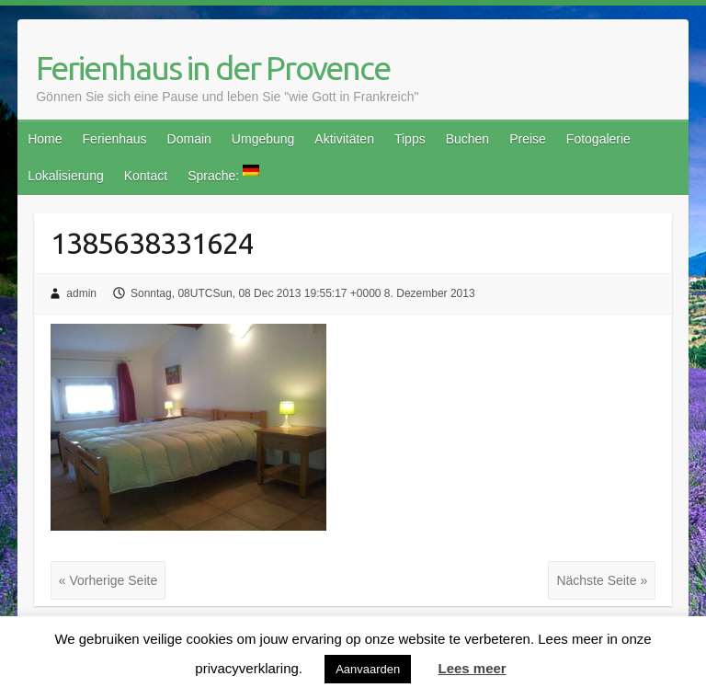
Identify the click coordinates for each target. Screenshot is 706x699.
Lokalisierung (66, 175)
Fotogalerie (598, 139)
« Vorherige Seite (108, 580)
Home (45, 139)
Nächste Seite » (601, 580)
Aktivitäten (344, 139)
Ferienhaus (115, 139)
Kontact (145, 175)
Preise (527, 139)
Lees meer (472, 668)
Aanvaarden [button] (368, 669)
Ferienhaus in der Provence (213, 67)
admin (81, 293)
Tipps (410, 139)
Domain (189, 139)
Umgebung (263, 139)
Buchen (467, 139)
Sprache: (223, 174)
